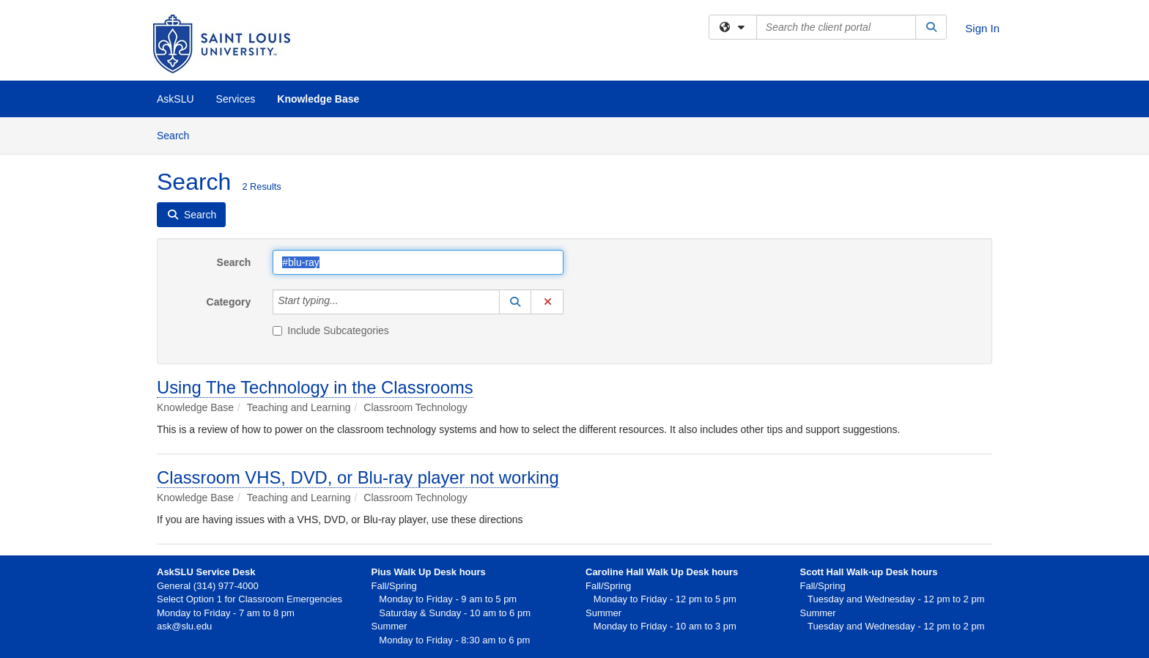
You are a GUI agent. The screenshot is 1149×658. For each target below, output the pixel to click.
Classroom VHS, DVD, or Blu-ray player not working (358, 477)
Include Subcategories (331, 330)
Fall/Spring (608, 585)
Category (229, 302)
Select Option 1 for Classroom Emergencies (249, 599)
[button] (515, 301)
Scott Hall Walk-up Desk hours (869, 571)
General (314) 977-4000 (208, 585)
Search (178, 134)
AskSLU (175, 99)
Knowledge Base (318, 99)
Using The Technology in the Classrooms (315, 387)
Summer (603, 612)
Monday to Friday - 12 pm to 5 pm (660, 599)
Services (236, 99)
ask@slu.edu (184, 626)
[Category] (347, 302)
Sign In (982, 28)
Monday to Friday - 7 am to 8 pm (226, 612)
